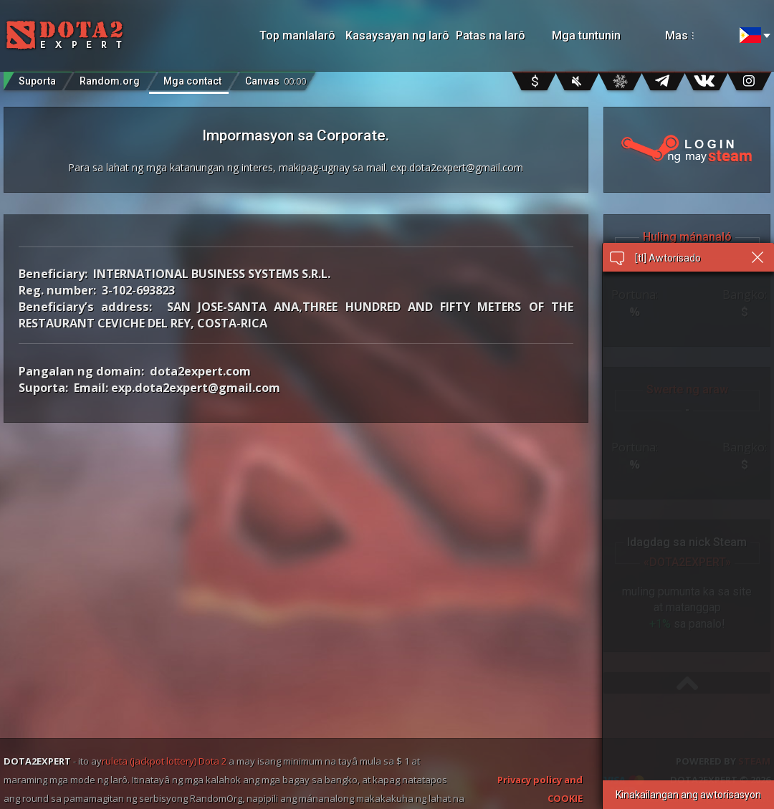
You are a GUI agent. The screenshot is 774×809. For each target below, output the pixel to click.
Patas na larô (490, 35)
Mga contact (192, 81)
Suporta (37, 81)
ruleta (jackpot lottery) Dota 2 (164, 761)
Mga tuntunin (586, 35)
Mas (695, 35)
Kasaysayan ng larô (393, 35)
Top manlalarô (297, 35)
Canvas (275, 78)
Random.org (110, 81)
